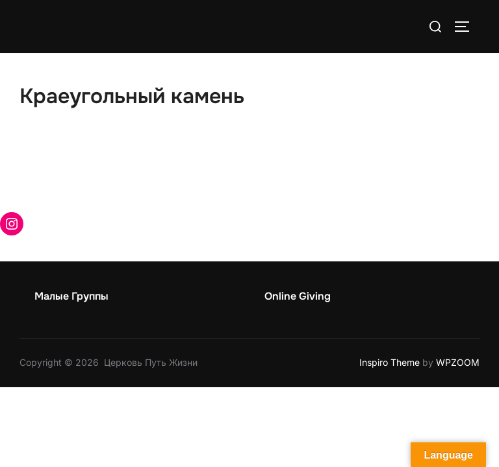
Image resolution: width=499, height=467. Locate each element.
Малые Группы (71, 296)
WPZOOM (458, 362)
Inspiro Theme (389, 362)
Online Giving (297, 296)
